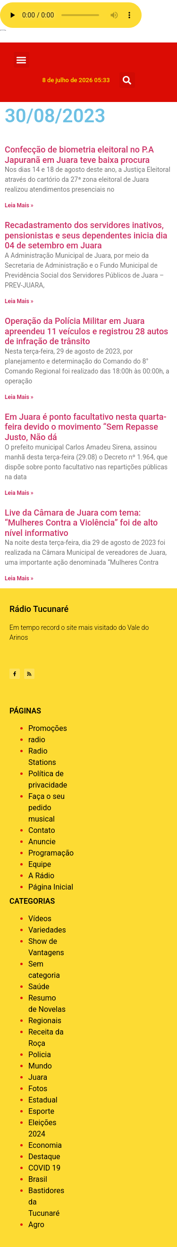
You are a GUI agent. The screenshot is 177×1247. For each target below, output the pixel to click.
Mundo (40, 1065)
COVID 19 (44, 1167)
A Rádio (41, 875)
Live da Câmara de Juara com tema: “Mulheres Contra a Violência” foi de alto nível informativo (81, 523)
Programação (51, 852)
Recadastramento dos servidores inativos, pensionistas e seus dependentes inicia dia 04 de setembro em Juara (86, 235)
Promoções (47, 728)
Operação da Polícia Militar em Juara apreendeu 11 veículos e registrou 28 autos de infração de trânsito (86, 331)
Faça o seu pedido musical (46, 807)
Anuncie (42, 841)
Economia (45, 1145)
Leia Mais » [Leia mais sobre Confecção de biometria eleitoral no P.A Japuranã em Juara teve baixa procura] (19, 205)
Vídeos (39, 918)
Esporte (41, 1111)
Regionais (44, 1020)
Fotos (37, 1088)
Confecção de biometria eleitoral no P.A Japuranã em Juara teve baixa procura (79, 154)
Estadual (43, 1099)
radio (36, 739)
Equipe (39, 864)
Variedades (47, 929)
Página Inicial (50, 886)
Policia (39, 1054)
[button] (21, 60)
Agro (36, 1224)
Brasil (37, 1179)
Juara (37, 1077)
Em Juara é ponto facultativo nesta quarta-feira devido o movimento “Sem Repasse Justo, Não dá (86, 427)
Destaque (44, 1156)
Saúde (39, 986)
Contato (41, 830)
